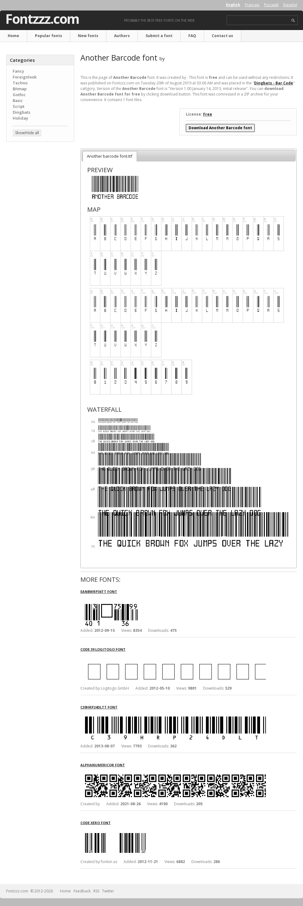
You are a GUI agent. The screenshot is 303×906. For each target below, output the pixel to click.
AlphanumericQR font (102, 765)
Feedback (82, 891)
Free (207, 114)
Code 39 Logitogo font (103, 649)
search (293, 20)
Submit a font (159, 35)
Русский (271, 4)
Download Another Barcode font (220, 127)
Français (252, 4)
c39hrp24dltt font (98, 707)
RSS (96, 891)
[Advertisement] (40, 184)
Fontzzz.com (42, 19)
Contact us (222, 35)
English (233, 4)
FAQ (192, 35)
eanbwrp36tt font (98, 591)
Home (13, 35)
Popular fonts (48, 35)
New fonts (88, 35)
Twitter (108, 891)
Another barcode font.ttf (109, 156)
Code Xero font (95, 822)
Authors (122, 35)
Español (290, 4)
